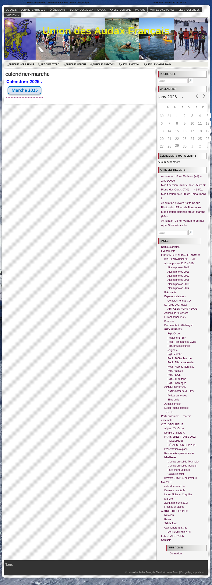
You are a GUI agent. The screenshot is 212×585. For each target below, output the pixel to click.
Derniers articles (33, 9)
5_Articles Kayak (129, 64)
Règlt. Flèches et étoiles (181, 362)
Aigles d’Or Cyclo (174, 428)
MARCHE (140, 9)
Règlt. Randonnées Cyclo (181, 341)
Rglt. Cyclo (173, 333)
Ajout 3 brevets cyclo (174, 225)
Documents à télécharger (178, 325)
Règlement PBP (176, 337)
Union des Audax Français (106, 31)
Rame (167, 519)
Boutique (169, 321)
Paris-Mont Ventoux (178, 469)
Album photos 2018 (178, 271)
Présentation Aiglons (175, 449)
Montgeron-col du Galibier (182, 465)
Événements (57, 9)
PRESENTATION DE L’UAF (180, 259)
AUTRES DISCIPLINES (162, 9)
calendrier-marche (174, 486)
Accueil (11, 9)
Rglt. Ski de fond (176, 379)
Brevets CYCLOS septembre (180, 477)
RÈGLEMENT (175, 440)
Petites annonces (177, 395)
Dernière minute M (174, 490)
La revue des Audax (175, 304)
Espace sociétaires (175, 296)
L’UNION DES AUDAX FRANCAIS (88, 9)
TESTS (168, 411)
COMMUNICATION (175, 387)
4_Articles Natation (102, 64)
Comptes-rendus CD (179, 300)
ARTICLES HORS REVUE (182, 308)
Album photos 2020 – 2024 (179, 263)
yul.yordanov (198, 572)
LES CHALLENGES (189, 9)
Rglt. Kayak (173, 374)
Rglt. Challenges (176, 383)
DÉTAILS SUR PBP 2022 (181, 445)
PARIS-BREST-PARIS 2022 (180, 436)
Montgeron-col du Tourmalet (183, 461)
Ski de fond (170, 523)
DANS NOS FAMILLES (180, 391)
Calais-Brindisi (175, 473)
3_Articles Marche (74, 64)
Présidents (170, 292)
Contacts (12, 15)
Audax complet (172, 403)
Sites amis (173, 399)
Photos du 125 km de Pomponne (181, 207)
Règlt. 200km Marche (179, 358)
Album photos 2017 (178, 275)
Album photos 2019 (178, 267)
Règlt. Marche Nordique (180, 366)
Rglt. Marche (174, 354)
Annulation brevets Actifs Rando (180, 202)
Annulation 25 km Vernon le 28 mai (182, 220)
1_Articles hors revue (20, 64)
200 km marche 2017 (176, 502)
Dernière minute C (174, 432)
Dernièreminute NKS (179, 531)
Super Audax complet (176, 407)
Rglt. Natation (175, 370)
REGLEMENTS (173, 329)
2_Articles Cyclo (48, 64)
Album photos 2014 (178, 288)
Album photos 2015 (178, 284)
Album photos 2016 (178, 279)
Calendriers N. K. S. (175, 527)
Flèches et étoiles (174, 506)
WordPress (172, 572)
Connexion (176, 553)
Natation (169, 515)
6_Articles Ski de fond (157, 64)
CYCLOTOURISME (120, 9)
